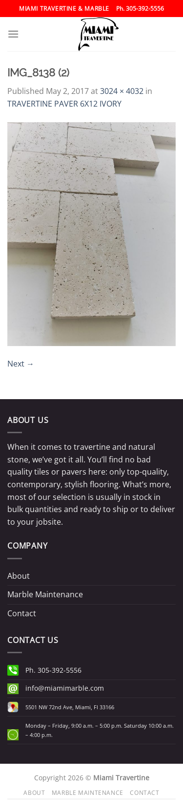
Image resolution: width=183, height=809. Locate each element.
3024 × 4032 (121, 91)
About (18, 575)
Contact (21, 613)
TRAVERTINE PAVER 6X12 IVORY (64, 103)
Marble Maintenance (45, 594)
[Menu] (13, 34)
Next (20, 363)
